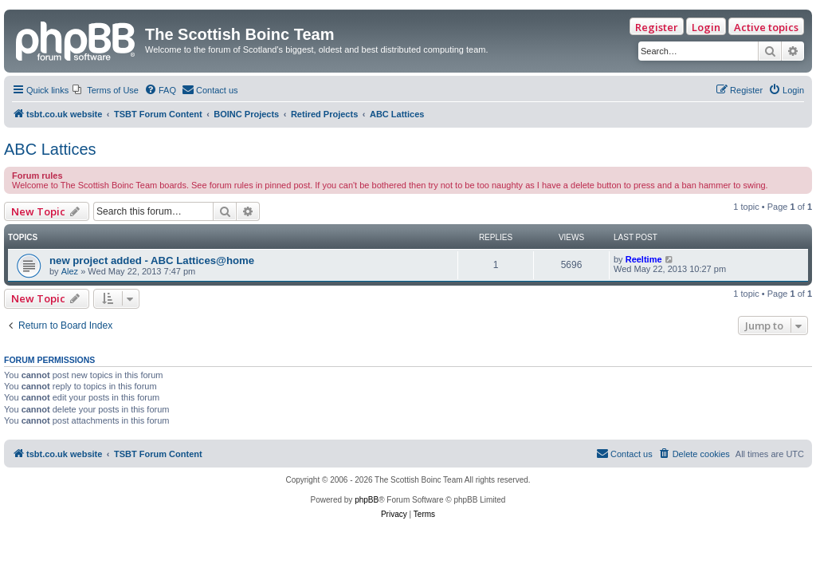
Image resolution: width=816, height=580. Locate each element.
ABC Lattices (50, 149)
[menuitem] (106, 90)
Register (656, 27)
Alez (69, 271)
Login (706, 27)
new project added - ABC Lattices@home (151, 260)
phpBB (367, 499)
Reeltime (644, 259)
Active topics (766, 27)
